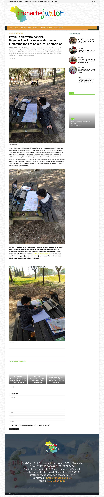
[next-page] (13, 389)
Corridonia (81, 67)
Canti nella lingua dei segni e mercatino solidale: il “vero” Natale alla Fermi (55, 383)
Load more (82, 87)
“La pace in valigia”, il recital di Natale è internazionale (37, 383)
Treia (79, 77)
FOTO (72, 119)
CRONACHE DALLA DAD (16, 33)
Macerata (55, 379)
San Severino (18, 379)
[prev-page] (10, 389)
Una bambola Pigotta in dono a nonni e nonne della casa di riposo (86, 71)
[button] (93, 27)
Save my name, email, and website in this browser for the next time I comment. (30, 427)
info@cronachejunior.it (58, 479)
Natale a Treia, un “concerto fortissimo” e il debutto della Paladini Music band (86, 80)
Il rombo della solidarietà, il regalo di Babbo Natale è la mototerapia (18, 383)
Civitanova (36, 380)
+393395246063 (56, 482)
